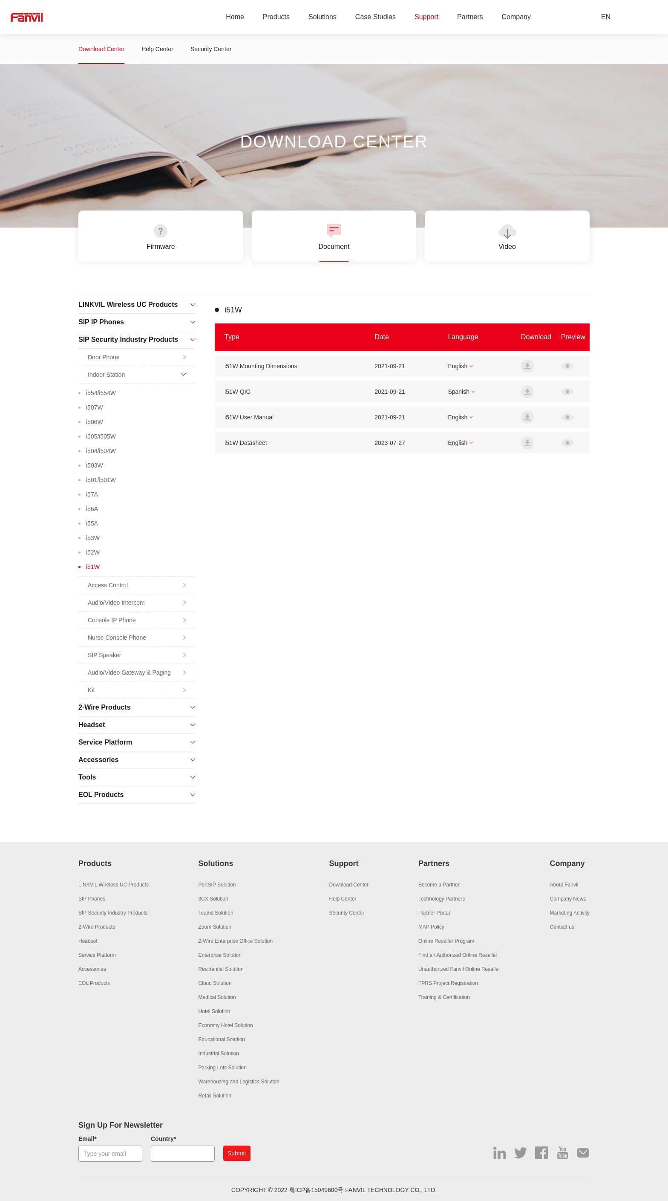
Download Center (101, 49)
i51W (93, 566)
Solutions (322, 16)
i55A (92, 523)
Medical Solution (217, 997)
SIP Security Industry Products (113, 913)
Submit (236, 1153)
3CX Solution (213, 899)
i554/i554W (101, 393)
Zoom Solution (215, 927)
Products (276, 16)
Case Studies (375, 16)
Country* (163, 1138)
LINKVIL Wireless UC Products (113, 885)
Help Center (157, 49)
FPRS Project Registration (448, 983)
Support (426, 16)
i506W (94, 422)
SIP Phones (91, 899)
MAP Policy (431, 927)
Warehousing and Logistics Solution (239, 1082)
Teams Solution (216, 913)
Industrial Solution (219, 1054)
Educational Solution (222, 1039)
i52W (93, 552)
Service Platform (97, 955)
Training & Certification (444, 997)
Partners (470, 16)
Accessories (92, 969)
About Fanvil (564, 885)
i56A (92, 508)
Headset (88, 941)
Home (235, 16)
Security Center (210, 49)
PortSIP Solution (217, 885)
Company (516, 16)
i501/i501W (101, 479)
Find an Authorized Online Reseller (457, 955)
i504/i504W (101, 450)
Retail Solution (215, 1096)
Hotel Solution (214, 1011)
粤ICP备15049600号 (316, 1190)
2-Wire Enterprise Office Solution (236, 941)
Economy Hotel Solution (226, 1025)
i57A (92, 494)
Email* (87, 1138)
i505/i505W (101, 436)
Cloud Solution (215, 983)
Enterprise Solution (220, 955)
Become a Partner (439, 885)
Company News (568, 899)
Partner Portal (434, 913)
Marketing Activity (570, 913)
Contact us (562, 927)
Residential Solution (221, 969)
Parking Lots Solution (223, 1068)
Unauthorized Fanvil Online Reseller (459, 969)
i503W (94, 465)
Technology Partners (441, 899)
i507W (94, 407)
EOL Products (94, 983)
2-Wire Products (96, 927)
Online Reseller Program (446, 941)
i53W (93, 537)
